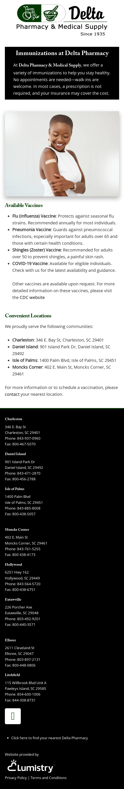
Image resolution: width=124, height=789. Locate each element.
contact (12, 394)
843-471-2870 (28, 473)
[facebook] (13, 716)
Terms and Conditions (49, 777)
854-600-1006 (28, 694)
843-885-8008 (28, 508)
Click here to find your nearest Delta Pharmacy (49, 737)
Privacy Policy (16, 777)
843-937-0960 (28, 438)
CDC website (32, 297)
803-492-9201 (28, 618)
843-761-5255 (28, 548)
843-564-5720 (28, 583)
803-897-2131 (28, 659)
